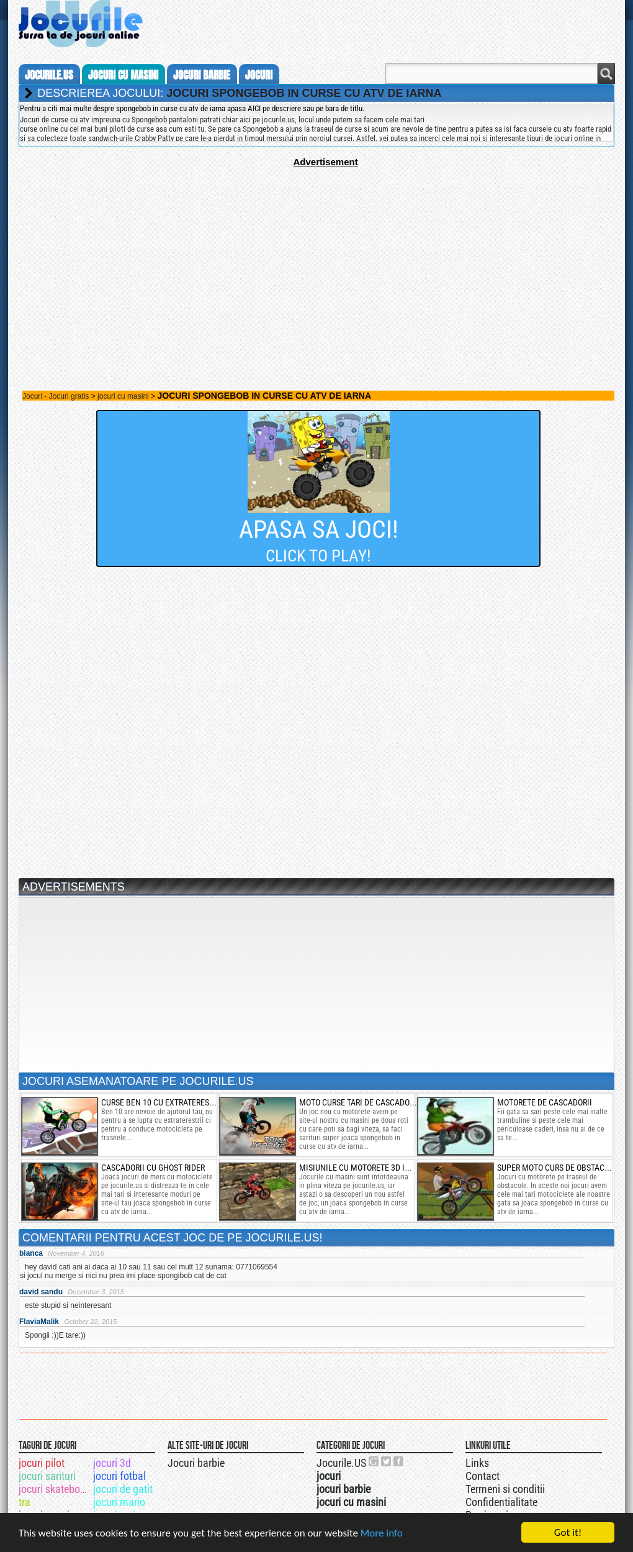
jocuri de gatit (123, 1488)
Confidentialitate (501, 1502)
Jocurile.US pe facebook (399, 1461)
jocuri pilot (42, 1462)
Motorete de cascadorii (544, 1102)
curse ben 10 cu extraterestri (160, 1102)
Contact (482, 1475)
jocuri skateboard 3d (55, 1488)
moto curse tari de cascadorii (359, 1102)
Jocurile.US (341, 1462)
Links (477, 1462)
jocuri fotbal (119, 1475)
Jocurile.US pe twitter (386, 1461)
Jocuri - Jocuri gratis (55, 396)
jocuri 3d (112, 1462)
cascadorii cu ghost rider (153, 1168)
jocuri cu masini (123, 75)
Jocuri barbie (196, 1462)
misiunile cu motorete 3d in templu (370, 1168)
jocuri (258, 75)
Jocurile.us (49, 75)
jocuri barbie (201, 75)
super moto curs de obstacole (557, 1168)
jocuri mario (119, 1502)
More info (382, 1533)
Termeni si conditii (505, 1488)
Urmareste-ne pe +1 (374, 1461)
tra (24, 1502)
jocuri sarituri (47, 1475)
